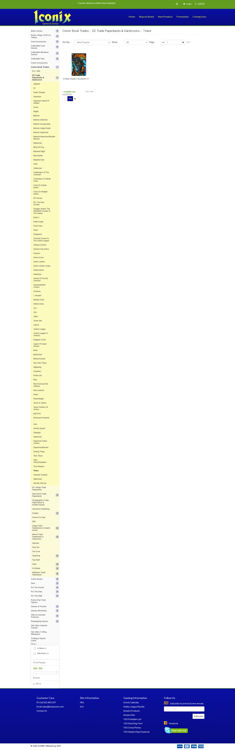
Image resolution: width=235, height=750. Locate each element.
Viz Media (45, 568)
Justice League (39, 329)
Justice (36, 325)
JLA (35, 308)
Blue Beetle (38, 156)
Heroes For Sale (38, 517)
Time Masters (38, 466)
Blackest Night (39, 151)
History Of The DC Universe (40, 279)
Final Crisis (37, 226)
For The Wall (45, 595)
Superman (37, 437)
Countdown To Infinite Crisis (42, 180)
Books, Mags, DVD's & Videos (45, 36)
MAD (35, 350)
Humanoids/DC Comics (39, 286)
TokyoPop (45, 555)
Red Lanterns (38, 390)
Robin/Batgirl (38, 399)
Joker (35, 316)
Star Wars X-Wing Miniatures (39, 633)
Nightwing (37, 367)
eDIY (59, 746)
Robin (35, 394)
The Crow (36, 551)
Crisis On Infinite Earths (40, 186)
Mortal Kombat (39, 359)
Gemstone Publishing (40, 509)
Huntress (37, 291)
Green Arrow (38, 257)
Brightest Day (38, 160)
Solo (35, 424)
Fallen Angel (38, 222)
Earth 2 (36, 217)
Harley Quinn (38, 270)
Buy (70, 98)
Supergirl (37, 433)
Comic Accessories (39, 63)
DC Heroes (37, 198)
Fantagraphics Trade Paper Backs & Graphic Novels (40, 502)
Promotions (183, 16)
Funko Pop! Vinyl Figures (38, 601)
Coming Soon (199, 16)
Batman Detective (40, 120)
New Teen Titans (40, 363)
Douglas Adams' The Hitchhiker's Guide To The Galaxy (41, 211)
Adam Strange (39, 92)
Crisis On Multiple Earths (40, 193)
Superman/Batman (40, 447)
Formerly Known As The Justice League (41, 239)
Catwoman (37, 168)
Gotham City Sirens (41, 249)
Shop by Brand (146, 16)
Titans (36, 471)
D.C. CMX (36, 71)
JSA (35, 312)
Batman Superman (40, 132)
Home (132, 16)
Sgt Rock (37, 414)
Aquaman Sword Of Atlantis (41, 102)
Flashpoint (37, 234)
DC (37, 684)
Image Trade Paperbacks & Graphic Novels (45, 528)
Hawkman (37, 274)
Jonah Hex (37, 321)
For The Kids (45, 591)
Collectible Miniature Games (45, 53)
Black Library (45, 31)
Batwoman (37, 143)
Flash (35, 230)
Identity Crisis (38, 300)
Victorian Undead (40, 475)
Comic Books (45, 579)
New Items (42, 653)
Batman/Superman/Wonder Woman (44, 138)
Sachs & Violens (39, 403)
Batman (36, 116)
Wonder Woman (39, 483)
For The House (45, 587)
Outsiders (37, 371)
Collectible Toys (45, 58)
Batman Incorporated (41, 124)
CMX (35, 164)
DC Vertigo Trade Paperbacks (39, 488)
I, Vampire (37, 295)
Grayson (36, 253)
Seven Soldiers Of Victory (40, 408)
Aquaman (37, 97)
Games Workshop (45, 610)
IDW (34, 522)
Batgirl (36, 111)
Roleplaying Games (45, 621)
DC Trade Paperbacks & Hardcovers (45, 77)
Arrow (35, 107)
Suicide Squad (39, 428)
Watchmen (37, 479)
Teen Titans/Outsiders (39, 461)
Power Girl (37, 375)
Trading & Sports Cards (38, 639)
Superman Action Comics (40, 442)
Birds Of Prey (38, 147)
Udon (45, 564)
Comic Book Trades (45, 67)
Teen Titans (38, 456)
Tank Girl (35, 547)
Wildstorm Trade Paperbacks (45, 573)
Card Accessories (45, 41)
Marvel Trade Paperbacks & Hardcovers (45, 536)
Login (187, 4)
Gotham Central (39, 245)
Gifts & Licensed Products (45, 616)
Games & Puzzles (45, 606)
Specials (35, 543)
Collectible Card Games (45, 47)
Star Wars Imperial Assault (39, 626)
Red (35, 380)
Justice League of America (40, 334)
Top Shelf (36, 560)
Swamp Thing (38, 452)
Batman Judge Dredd (41, 128)
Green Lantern (39, 262)
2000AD (36, 84)
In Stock (41, 648)
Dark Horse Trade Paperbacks (45, 495)
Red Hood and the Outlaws (40, 385)
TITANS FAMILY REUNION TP (75, 79)
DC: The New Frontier (38, 203)
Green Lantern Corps (41, 266)
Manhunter (37, 355)
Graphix (45, 513)
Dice (45, 583)
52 (34, 88)
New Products (165, 16)
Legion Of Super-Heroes (40, 345)
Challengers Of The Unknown (41, 173)
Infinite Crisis (38, 304)
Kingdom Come (39, 340)
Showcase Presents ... (41, 419)
